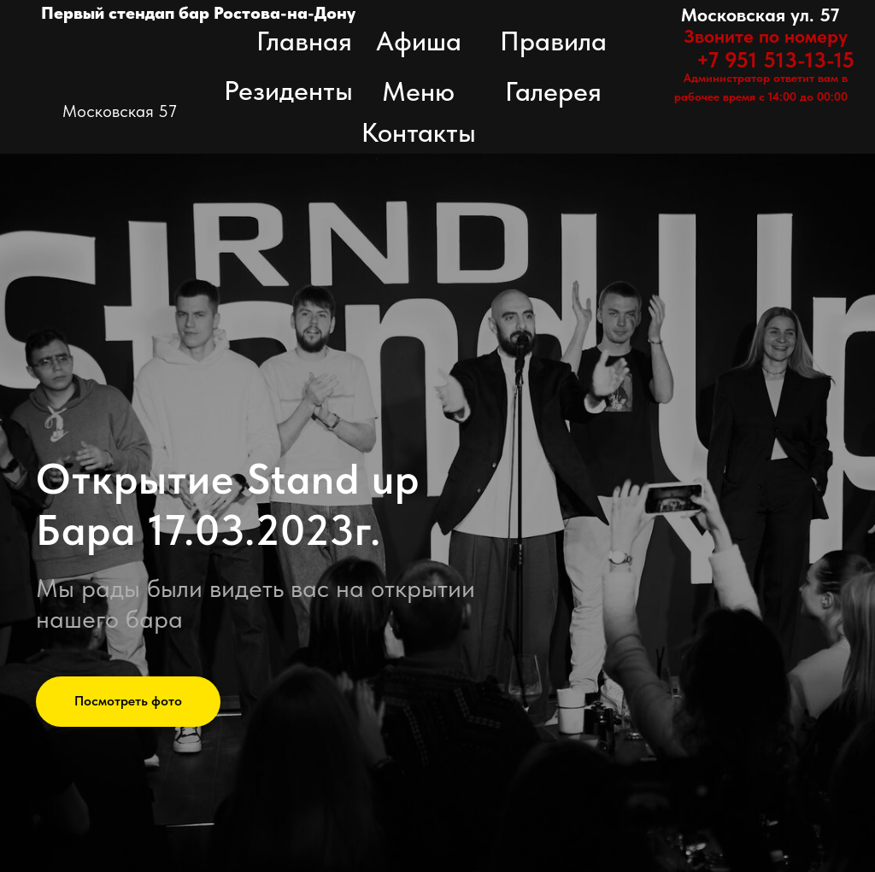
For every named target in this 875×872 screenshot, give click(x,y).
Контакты (418, 132)
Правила (553, 41)
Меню (418, 91)
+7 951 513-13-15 (775, 60)
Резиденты (288, 90)
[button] (128, 702)
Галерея (553, 91)
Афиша (418, 41)
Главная (304, 41)
